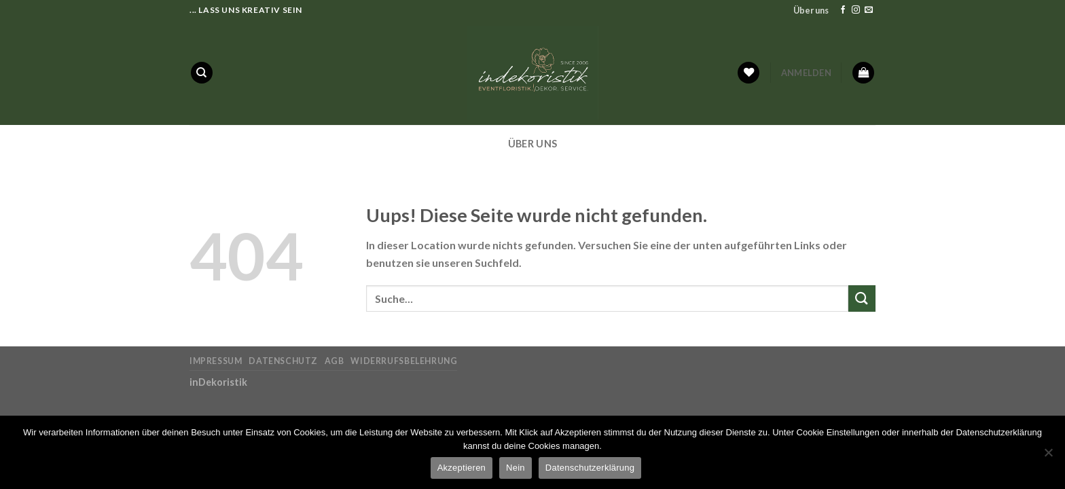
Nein (515, 468)
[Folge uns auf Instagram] (856, 10)
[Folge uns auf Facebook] (843, 10)
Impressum (215, 361)
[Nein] (1048, 456)
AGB (334, 361)
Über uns (811, 10)
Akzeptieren (461, 468)
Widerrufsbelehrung (403, 361)
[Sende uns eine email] (869, 10)
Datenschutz (283, 361)
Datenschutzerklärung (589, 468)
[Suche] (202, 73)
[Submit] (862, 298)
